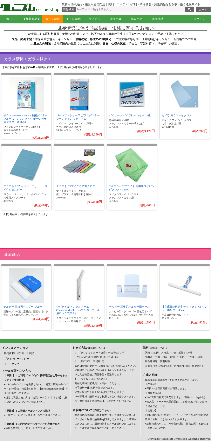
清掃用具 (115, 19)
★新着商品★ (31, 19)
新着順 (50, 67)
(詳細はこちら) (96, 347)
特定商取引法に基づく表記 (19, 353)
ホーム (10, 19)
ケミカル (94, 19)
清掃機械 (157, 19)
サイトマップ (11, 364)
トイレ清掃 (73, 19)
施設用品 (136, 19)
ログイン (199, 19)
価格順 (41, 67)
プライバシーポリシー (16, 358)
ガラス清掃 (52, 19)
